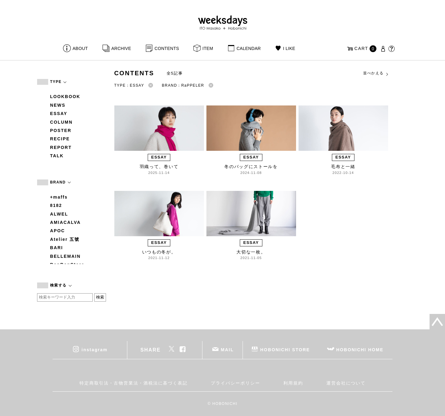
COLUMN (61, 122)
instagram (95, 349)
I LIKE (289, 48)
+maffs (59, 197)
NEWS (58, 105)
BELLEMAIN (65, 256)
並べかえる (376, 73)
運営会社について (346, 383)
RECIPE (60, 138)
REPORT (61, 147)
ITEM (207, 48)
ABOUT (80, 48)
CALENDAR (248, 48)
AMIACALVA (65, 222)
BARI (56, 247)
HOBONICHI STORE (285, 349)
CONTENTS (167, 48)
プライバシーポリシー (235, 383)
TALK (57, 155)
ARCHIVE (121, 48)
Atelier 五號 (64, 239)
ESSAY (58, 113)
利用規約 (293, 383)
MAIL (227, 349)
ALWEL (59, 214)
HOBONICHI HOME (360, 349)
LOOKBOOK (65, 96)
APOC (57, 230)
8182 (56, 205)
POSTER (60, 130)
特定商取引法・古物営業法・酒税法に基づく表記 (133, 383)
